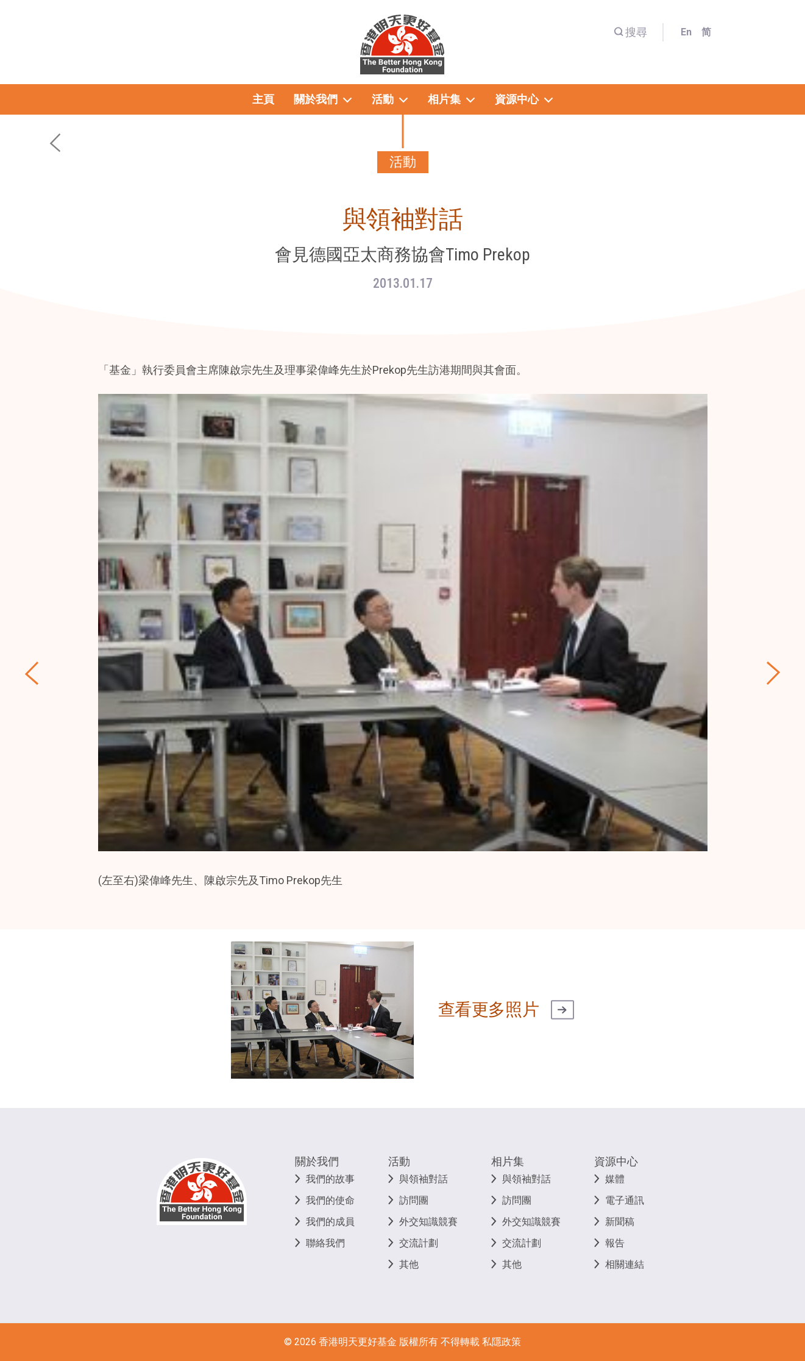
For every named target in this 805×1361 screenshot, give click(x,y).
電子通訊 (624, 1200)
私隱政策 (501, 1342)
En (686, 32)
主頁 (263, 99)
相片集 (507, 1161)
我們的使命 (330, 1200)
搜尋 (630, 32)
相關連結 (624, 1264)
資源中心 (616, 1161)
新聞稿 (619, 1221)
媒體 (615, 1179)
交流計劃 (418, 1243)
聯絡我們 (325, 1243)
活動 (399, 1161)
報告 (615, 1243)
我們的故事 (330, 1179)
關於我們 (317, 1161)
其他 (409, 1264)
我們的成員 (330, 1221)
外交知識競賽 (428, 1221)
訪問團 (413, 1200)
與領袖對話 (423, 1179)
